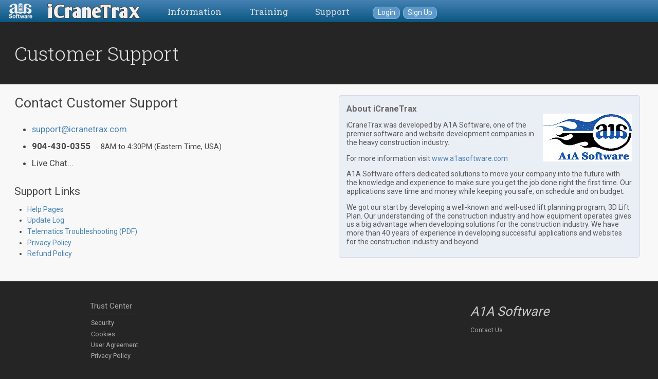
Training (268, 11)
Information (195, 11)
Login (386, 12)
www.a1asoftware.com (470, 158)
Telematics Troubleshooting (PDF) (82, 231)
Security (102, 323)
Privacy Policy (49, 243)
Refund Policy (49, 253)
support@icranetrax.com (79, 129)
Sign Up (420, 12)
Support (332, 11)
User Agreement (114, 345)
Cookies (103, 334)
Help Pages (45, 209)
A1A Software (509, 311)
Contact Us (486, 330)
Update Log (45, 220)
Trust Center (111, 306)
